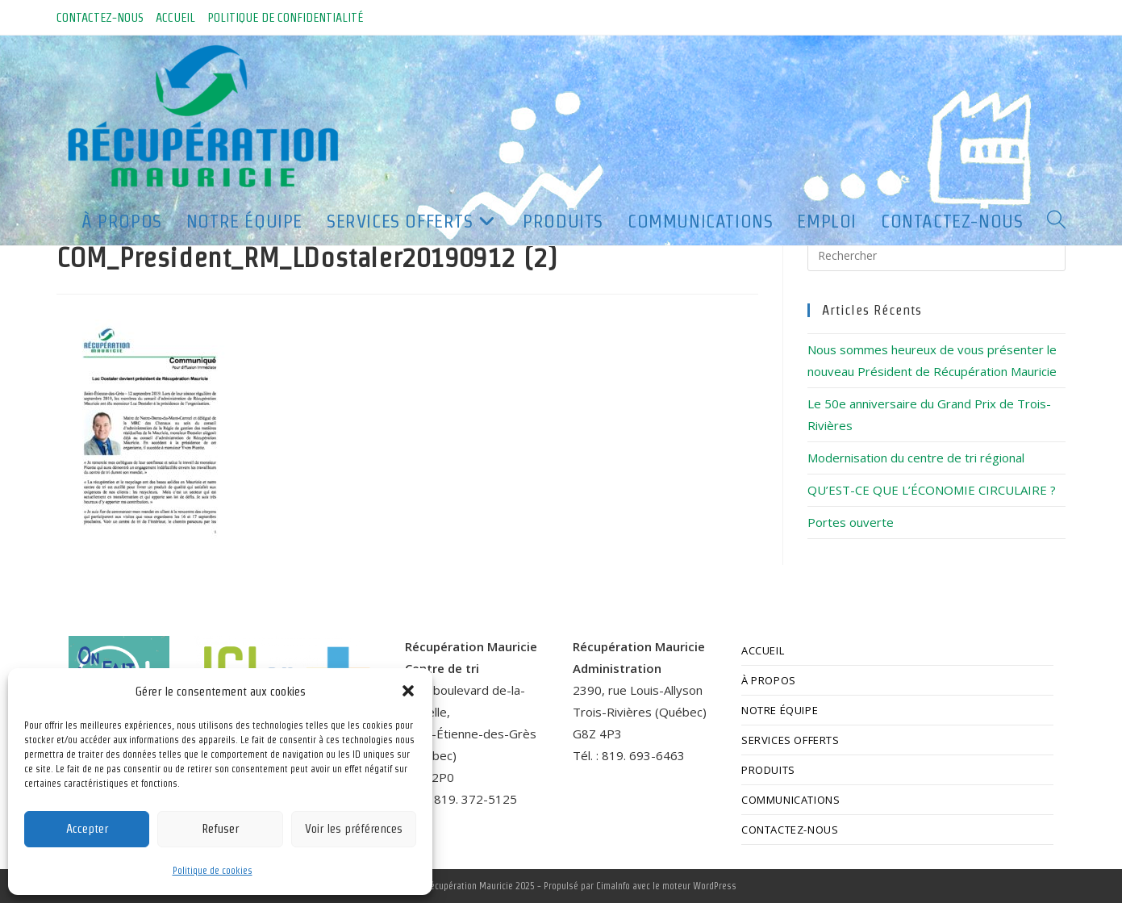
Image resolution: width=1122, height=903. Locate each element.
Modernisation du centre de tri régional (915, 457)
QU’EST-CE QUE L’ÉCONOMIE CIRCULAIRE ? (931, 490)
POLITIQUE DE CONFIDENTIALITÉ (285, 17)
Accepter (87, 828)
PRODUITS (768, 770)
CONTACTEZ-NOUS (100, 17)
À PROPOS (768, 680)
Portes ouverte (850, 522)
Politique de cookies (212, 870)
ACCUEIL (175, 17)
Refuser (220, 828)
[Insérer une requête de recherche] (936, 255)
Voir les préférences (354, 828)
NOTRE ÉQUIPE (779, 710)
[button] (408, 691)
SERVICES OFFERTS (790, 740)
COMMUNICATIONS (790, 799)
